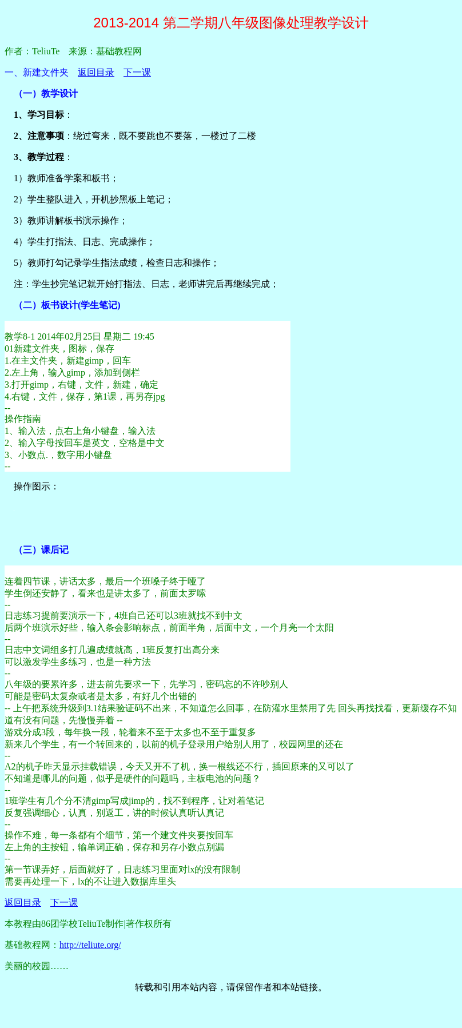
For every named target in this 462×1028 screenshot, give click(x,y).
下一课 (137, 72)
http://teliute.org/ (90, 945)
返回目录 (96, 72)
